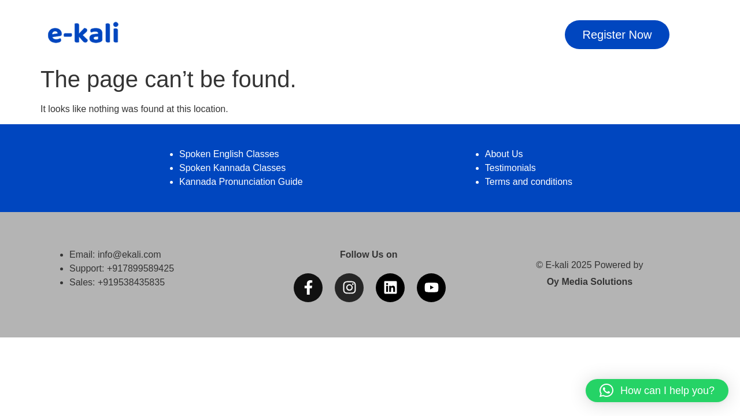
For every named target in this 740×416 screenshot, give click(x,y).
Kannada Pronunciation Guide (241, 182)
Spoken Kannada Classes (232, 168)
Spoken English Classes (229, 154)
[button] (657, 390)
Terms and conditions (528, 182)
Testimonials (510, 168)
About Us (504, 154)
